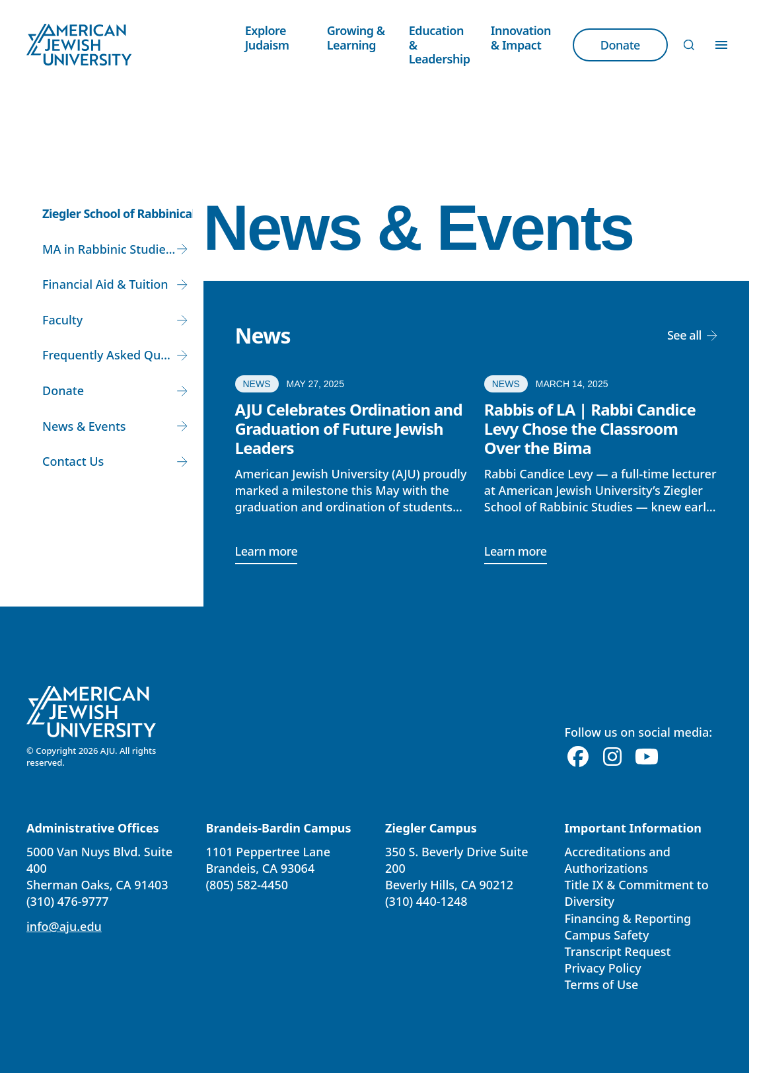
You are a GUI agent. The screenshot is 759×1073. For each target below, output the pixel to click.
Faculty (62, 320)
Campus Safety (607, 935)
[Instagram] (612, 757)
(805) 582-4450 (247, 885)
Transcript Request (618, 951)
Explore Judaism (267, 37)
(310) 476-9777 (67, 901)
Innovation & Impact (521, 37)
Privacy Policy (603, 968)
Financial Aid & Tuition (105, 284)
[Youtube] (646, 757)
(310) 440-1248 (426, 901)
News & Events (84, 426)
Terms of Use (602, 984)
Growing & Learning (356, 37)
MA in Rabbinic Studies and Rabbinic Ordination (117, 249)
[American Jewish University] (91, 712)
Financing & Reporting (628, 918)
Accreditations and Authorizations (617, 860)
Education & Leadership (439, 44)
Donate (63, 390)
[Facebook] (578, 757)
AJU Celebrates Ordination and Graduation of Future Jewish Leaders (348, 428)
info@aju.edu (64, 926)
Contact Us (73, 461)
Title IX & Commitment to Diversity (637, 893)
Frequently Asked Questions (117, 355)
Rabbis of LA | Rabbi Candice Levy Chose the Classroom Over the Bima (590, 428)
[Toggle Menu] (721, 45)
